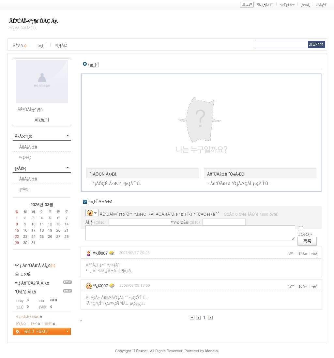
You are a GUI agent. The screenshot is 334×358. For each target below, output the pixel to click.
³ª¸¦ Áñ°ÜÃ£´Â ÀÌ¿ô (32, 283)
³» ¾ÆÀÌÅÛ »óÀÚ (29, 316)
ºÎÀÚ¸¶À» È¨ (265, 4)
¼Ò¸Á (20, 323)
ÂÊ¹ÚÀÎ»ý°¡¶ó (30, 109)
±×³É (25, 274)
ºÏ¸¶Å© (61, 45)
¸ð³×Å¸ (305, 4)
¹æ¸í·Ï (41, 45)
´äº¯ (291, 253)
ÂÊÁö (19, 45)
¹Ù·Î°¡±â (285, 4)
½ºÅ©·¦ (20, 168)
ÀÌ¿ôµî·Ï (42, 119)
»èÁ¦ (314, 253)
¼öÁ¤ (302, 253)
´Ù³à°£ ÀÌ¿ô (25, 291)
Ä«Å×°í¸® (23, 136)
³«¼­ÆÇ (25, 157)
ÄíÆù (50, 323)
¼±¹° (35, 323)
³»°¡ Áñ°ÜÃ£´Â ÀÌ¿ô (33, 265)
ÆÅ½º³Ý (321, 4)
